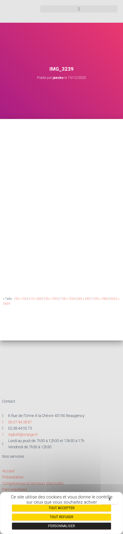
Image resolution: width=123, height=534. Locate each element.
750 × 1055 (51, 298)
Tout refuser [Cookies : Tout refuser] (61, 517)
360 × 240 (83, 298)
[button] (79, 8)
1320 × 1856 (100, 298)
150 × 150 (20, 298)
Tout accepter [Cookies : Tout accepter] (62, 508)
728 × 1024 (67, 298)
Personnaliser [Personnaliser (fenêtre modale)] (61, 526)
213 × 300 (35, 298)
